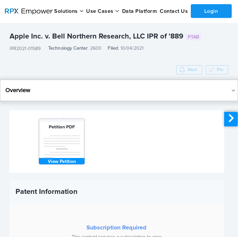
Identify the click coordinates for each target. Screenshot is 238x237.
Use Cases (100, 11)
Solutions (66, 11)
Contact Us (174, 11)
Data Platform (139, 11)
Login (211, 10)
